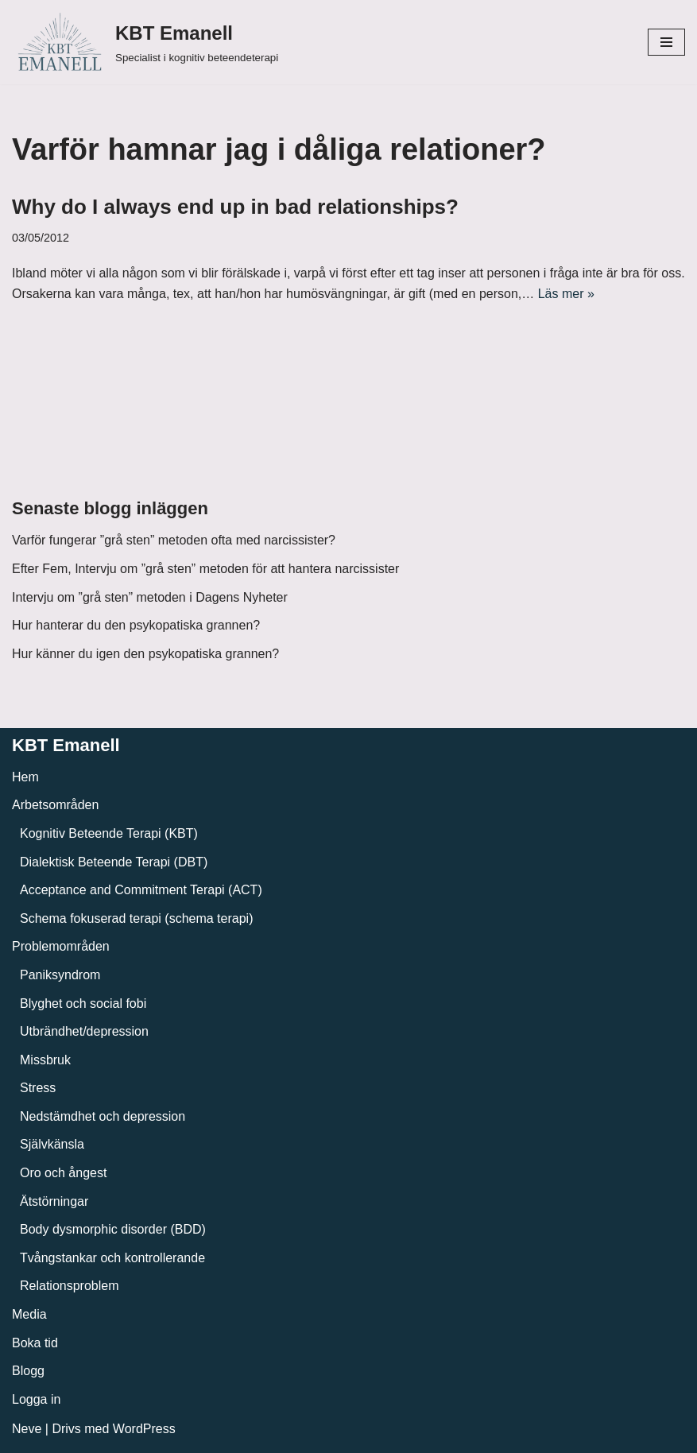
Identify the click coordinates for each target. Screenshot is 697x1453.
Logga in (36, 1399)
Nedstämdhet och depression (102, 1116)
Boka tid (35, 1343)
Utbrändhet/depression (84, 1031)
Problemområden (61, 946)
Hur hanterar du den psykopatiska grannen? (136, 625)
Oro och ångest (63, 1173)
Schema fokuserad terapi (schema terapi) (136, 918)
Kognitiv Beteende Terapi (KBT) (109, 833)
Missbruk (45, 1060)
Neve (26, 1429)
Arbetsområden (55, 805)
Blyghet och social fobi (83, 1003)
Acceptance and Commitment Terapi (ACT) (141, 890)
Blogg (28, 1370)
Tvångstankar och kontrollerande (112, 1258)
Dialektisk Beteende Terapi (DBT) (113, 862)
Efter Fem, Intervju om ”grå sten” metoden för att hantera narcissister (205, 568)
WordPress (144, 1429)
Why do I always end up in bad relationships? (235, 207)
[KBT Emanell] (145, 42)
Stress (38, 1088)
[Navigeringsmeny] (666, 42)
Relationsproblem (69, 1285)
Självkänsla (52, 1144)
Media (29, 1314)
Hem (25, 777)
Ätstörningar (54, 1201)
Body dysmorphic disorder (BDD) (113, 1229)
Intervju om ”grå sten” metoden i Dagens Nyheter (150, 597)
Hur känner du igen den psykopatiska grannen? (145, 654)
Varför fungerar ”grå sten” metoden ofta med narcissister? (173, 540)
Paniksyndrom (60, 975)
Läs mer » (566, 293)
